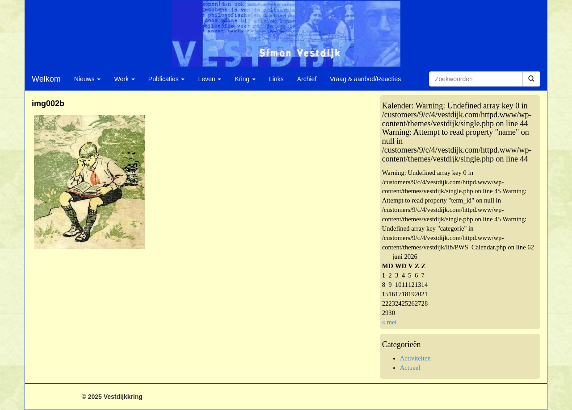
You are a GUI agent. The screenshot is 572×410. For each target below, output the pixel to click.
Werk (124, 79)
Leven (209, 79)
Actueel (410, 367)
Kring (245, 79)
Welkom (46, 79)
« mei (389, 322)
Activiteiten (415, 358)
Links (276, 79)
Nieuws (87, 79)
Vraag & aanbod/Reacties (365, 79)
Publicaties (166, 79)
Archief (307, 79)
